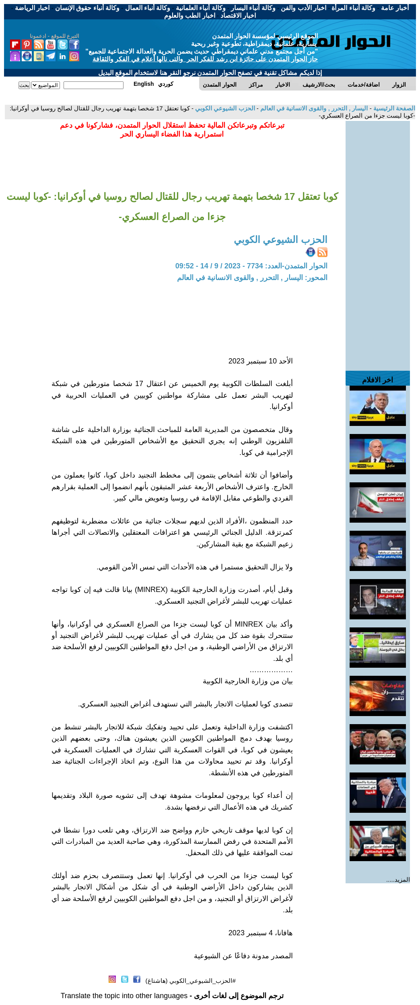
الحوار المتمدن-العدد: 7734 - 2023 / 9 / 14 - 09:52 (251, 266)
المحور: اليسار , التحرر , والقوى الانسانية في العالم (252, 278)
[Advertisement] (378, 242)
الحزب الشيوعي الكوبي (224, 108)
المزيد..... (398, 879)
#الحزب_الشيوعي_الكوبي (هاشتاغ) (191, 980)
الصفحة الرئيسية (393, 108)
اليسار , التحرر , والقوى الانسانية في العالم (313, 108)
